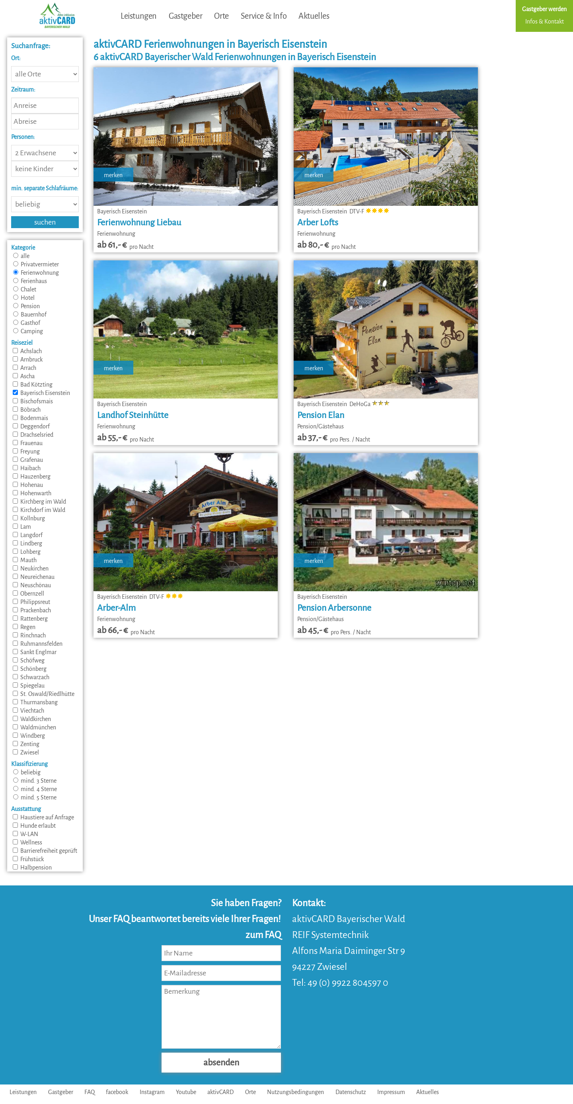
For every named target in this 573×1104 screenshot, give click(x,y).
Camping (28, 331)
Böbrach (27, 409)
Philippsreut (31, 602)
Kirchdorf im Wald (39, 510)
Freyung (26, 451)
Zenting (26, 744)
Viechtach (28, 710)
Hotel (24, 298)
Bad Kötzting (33, 384)
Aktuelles (313, 16)
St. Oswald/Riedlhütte (43, 694)
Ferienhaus (30, 281)
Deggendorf (31, 426)
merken (113, 175)
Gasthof (26, 323)
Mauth (25, 560)
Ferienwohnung (36, 273)
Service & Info (263, 16)
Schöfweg (29, 660)
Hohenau (28, 485)
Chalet (24, 289)
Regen (24, 627)
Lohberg (27, 552)
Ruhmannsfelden (37, 644)
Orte (221, 16)
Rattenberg (30, 619)
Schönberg (30, 669)
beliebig (27, 772)
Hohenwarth (32, 493)
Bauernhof (30, 314)
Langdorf (28, 535)
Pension (26, 306)
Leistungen (139, 16)
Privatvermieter (36, 264)
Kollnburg (29, 518)
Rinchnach (29, 635)
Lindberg (27, 543)
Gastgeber (185, 16)
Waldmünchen (34, 727)
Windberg (29, 736)
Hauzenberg (32, 476)
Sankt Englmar (35, 652)
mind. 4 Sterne (35, 789)
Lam (22, 527)
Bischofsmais (33, 401)
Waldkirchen (32, 719)
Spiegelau (29, 685)
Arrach (24, 368)
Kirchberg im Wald (39, 501)
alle (21, 256)
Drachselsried (33, 435)
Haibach (27, 468)
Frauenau (28, 443)
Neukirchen (31, 568)
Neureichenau (34, 577)
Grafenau (28, 460)
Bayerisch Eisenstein (41, 393)
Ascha (24, 376)
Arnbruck (28, 359)
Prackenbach (32, 610)
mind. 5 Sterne (35, 797)
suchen (45, 222)
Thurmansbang (35, 702)
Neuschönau (32, 585)
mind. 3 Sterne (35, 781)
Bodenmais (30, 418)
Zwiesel (26, 752)
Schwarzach (31, 677)
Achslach (27, 351)
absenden (221, 1062)
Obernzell (28, 593)
